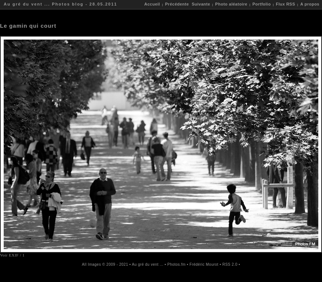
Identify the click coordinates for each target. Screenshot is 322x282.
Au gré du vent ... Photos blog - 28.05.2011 (60, 4)
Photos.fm (176, 264)
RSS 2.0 (230, 264)
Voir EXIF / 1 (12, 255)
